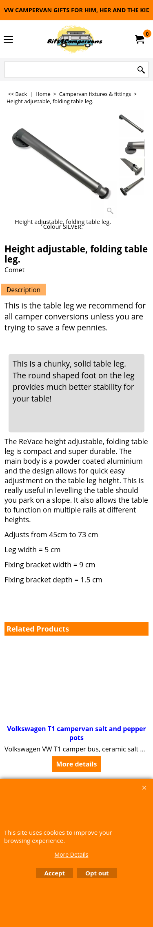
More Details (72, 854)
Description (23, 289)
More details (76, 764)
